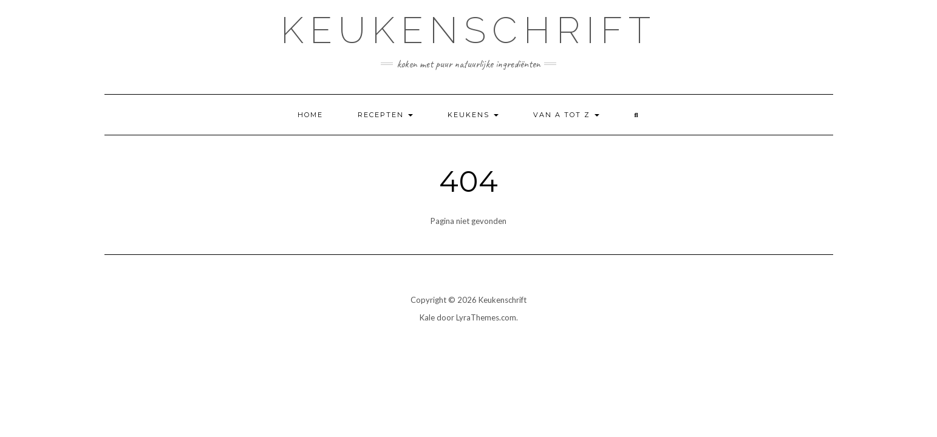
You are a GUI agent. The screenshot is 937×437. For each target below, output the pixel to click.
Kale (427, 317)
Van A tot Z (566, 114)
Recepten (385, 114)
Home (310, 114)
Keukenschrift (468, 30)
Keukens (473, 114)
